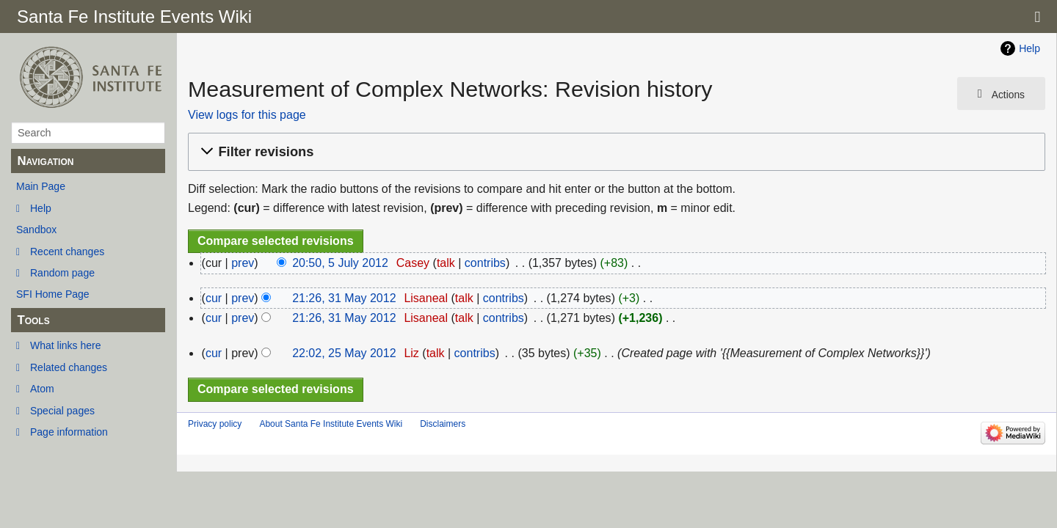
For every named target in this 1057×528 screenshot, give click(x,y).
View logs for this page (247, 115)
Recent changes (67, 251)
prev (242, 263)
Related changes (68, 367)
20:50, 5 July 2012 (340, 263)
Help (40, 208)
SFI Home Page (53, 294)
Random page (62, 273)
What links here (65, 345)
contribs (485, 263)
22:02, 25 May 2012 (344, 353)
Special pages (62, 411)
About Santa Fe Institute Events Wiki (330, 424)
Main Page (40, 186)
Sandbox (36, 229)
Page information (69, 432)
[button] (614, 152)
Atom (42, 389)
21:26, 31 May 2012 (344, 298)
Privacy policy (214, 424)
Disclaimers (442, 424)
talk (446, 263)
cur (214, 298)
